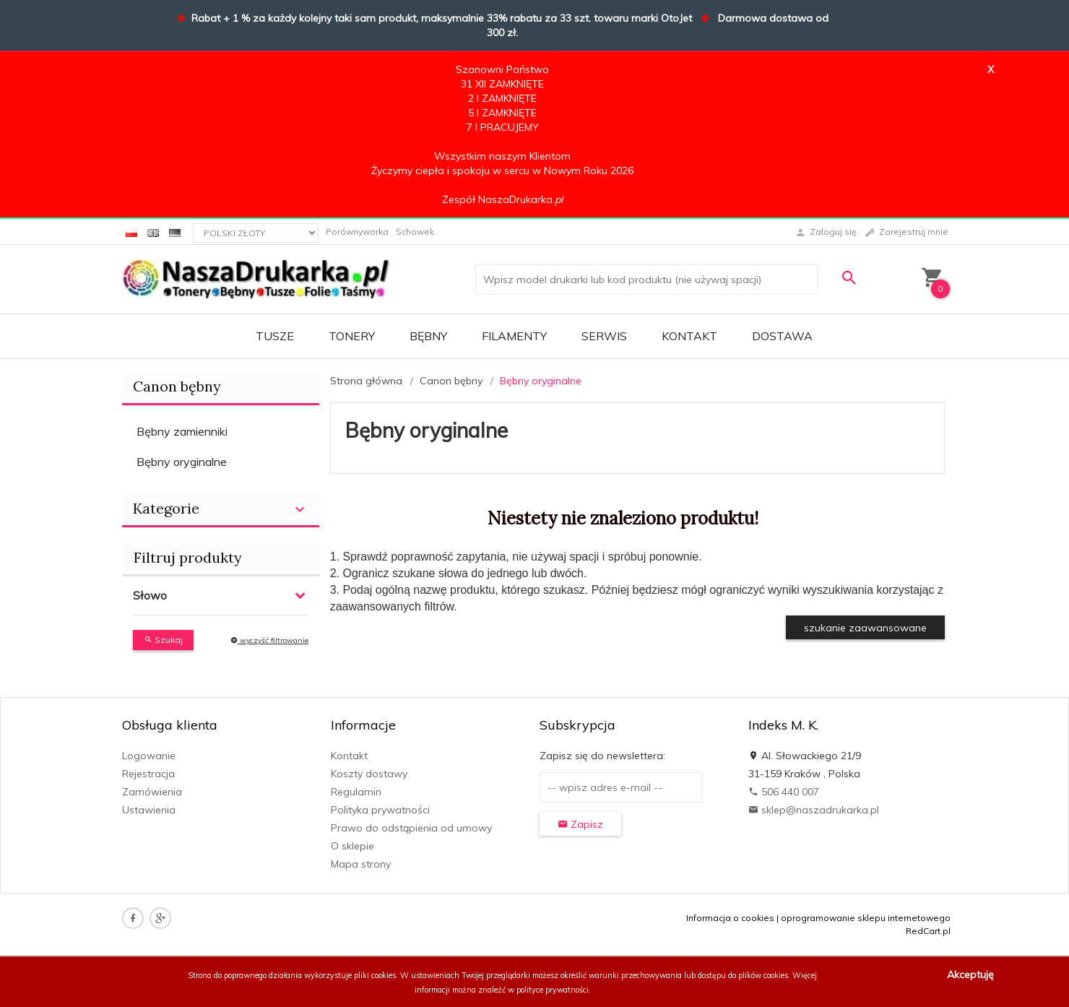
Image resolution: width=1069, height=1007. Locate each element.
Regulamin (356, 791)
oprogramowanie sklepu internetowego (866, 917)
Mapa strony (361, 863)
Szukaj (163, 639)
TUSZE (275, 336)
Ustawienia (149, 809)
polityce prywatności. (553, 990)
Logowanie (149, 755)
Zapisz (580, 824)
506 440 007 (783, 791)
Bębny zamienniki (182, 431)
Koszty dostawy (369, 773)
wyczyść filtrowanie (269, 640)
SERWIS (604, 336)
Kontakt (689, 336)
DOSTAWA (782, 336)
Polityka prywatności (380, 809)
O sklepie (352, 845)
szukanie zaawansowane (865, 627)
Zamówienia (152, 791)
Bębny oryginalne (182, 461)
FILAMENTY (514, 336)
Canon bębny (177, 386)
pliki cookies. (376, 975)
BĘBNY (428, 336)
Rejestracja (148, 773)
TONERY (352, 336)
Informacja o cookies (730, 917)
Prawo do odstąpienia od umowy (411, 827)
